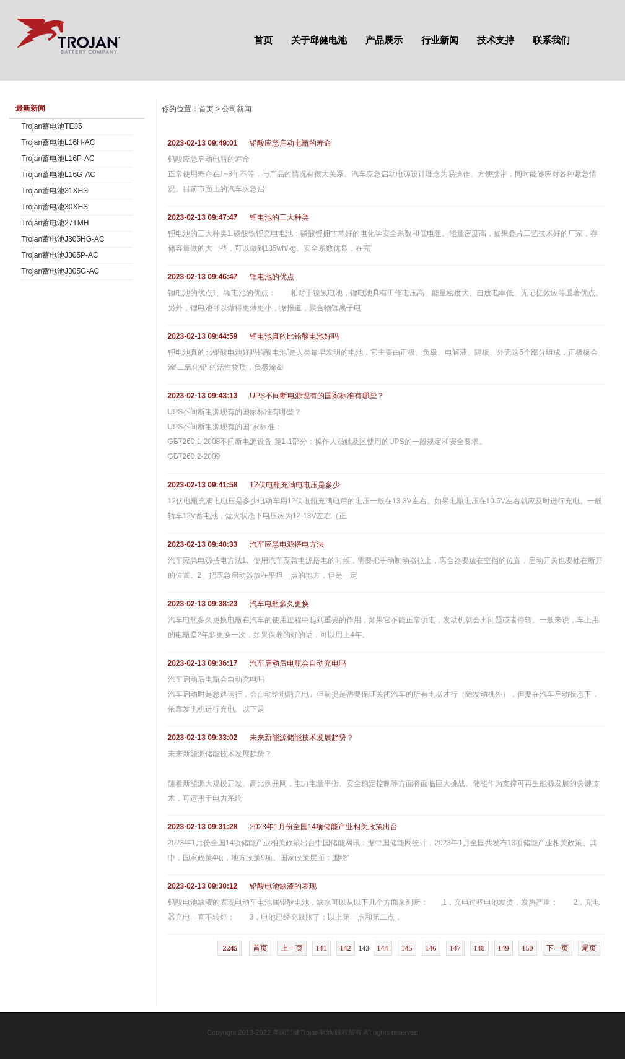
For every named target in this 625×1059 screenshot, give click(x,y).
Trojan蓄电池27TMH (55, 223)
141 (321, 948)
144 (382, 948)
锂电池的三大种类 (279, 217)
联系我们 (551, 40)
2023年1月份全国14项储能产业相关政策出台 (324, 826)
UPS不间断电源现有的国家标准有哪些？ (317, 395)
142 (345, 948)
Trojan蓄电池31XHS (55, 190)
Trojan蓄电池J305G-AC (61, 271)
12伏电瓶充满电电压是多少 (294, 485)
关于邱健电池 (319, 40)
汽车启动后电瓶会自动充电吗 (298, 663)
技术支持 (495, 40)
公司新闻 (236, 109)
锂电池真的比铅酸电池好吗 (294, 336)
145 (407, 948)
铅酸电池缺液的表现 (283, 886)
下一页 (557, 948)
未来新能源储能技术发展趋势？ (302, 737)
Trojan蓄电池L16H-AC (58, 142)
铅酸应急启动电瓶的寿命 (290, 143)
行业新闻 (439, 40)
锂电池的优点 (272, 276)
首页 (263, 40)
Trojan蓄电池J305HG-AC (63, 239)
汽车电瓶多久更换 (279, 603)
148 (479, 948)
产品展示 (384, 40)
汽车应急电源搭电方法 (287, 544)
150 (527, 948)
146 (431, 948)
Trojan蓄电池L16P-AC (58, 158)
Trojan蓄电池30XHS (55, 207)
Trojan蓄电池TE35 (52, 126)
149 (503, 948)
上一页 (292, 948)
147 (455, 948)
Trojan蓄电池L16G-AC (59, 174)
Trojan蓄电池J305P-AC (60, 255)
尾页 (589, 948)
